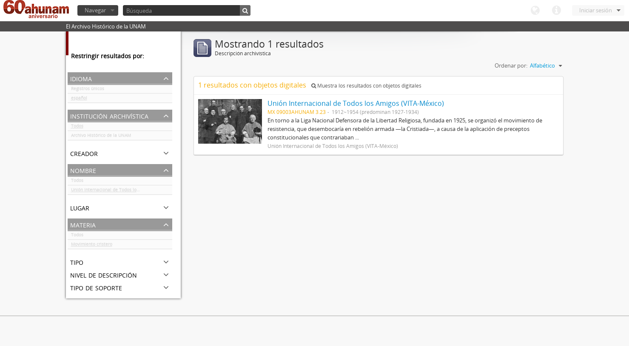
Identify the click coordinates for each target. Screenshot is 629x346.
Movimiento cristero (91, 246)
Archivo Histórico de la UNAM (101, 137)
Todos (77, 127)
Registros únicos (87, 90)
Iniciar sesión (595, 10)
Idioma (535, 10)
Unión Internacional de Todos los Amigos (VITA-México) (121, 191)
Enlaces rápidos (556, 10)
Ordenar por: (511, 65)
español (79, 99)
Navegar (95, 10)
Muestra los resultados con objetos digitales (366, 85)
